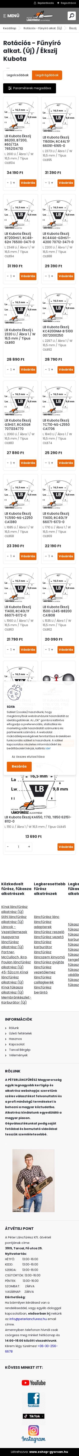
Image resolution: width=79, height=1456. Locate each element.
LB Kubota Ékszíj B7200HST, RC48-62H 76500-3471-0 (20, 238)
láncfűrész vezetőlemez (44, 970)
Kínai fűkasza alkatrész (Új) (12, 990)
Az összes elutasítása (28, 757)
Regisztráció (68, 3)
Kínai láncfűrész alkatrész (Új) (14, 909)
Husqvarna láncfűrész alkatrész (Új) (12, 942)
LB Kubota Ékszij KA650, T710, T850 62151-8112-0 (38, 819)
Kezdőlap (9, 28)
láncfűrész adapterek (43, 924)
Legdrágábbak (47, 75)
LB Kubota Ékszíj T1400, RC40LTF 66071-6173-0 (56, 518)
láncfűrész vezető (49, 937)
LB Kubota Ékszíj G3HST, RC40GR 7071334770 (18, 424)
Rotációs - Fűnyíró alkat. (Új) (43, 28)
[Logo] (39, 15)
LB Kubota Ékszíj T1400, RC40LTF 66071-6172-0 (18, 611)
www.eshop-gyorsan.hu (48, 1452)
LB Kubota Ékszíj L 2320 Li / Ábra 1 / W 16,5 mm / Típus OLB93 (20, 336)
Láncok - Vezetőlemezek (14, 929)
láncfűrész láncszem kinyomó (49, 955)
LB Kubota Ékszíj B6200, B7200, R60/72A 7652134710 (18, 142)
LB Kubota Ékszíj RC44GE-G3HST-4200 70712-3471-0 (58, 238)
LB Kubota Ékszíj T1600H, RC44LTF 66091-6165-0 (56, 141)
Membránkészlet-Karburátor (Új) (16, 1000)
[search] (72, 16)
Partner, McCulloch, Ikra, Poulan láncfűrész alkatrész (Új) (16, 960)
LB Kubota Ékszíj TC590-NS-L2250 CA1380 (19, 518)
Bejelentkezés (46, 3)
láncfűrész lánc (46, 916)
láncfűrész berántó (42, 990)
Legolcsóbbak (18, 75)
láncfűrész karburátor (43, 944)
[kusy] (11, 183)
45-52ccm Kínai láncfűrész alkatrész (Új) (14, 977)
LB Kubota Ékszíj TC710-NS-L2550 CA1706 (56, 424)
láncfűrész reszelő (49, 932)
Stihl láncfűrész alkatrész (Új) (14, 919)
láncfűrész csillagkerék (44, 980)
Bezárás (19, 766)
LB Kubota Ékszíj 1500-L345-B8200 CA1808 (57, 611)
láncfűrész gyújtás (49, 962)
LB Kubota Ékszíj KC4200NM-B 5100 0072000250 (58, 331)
